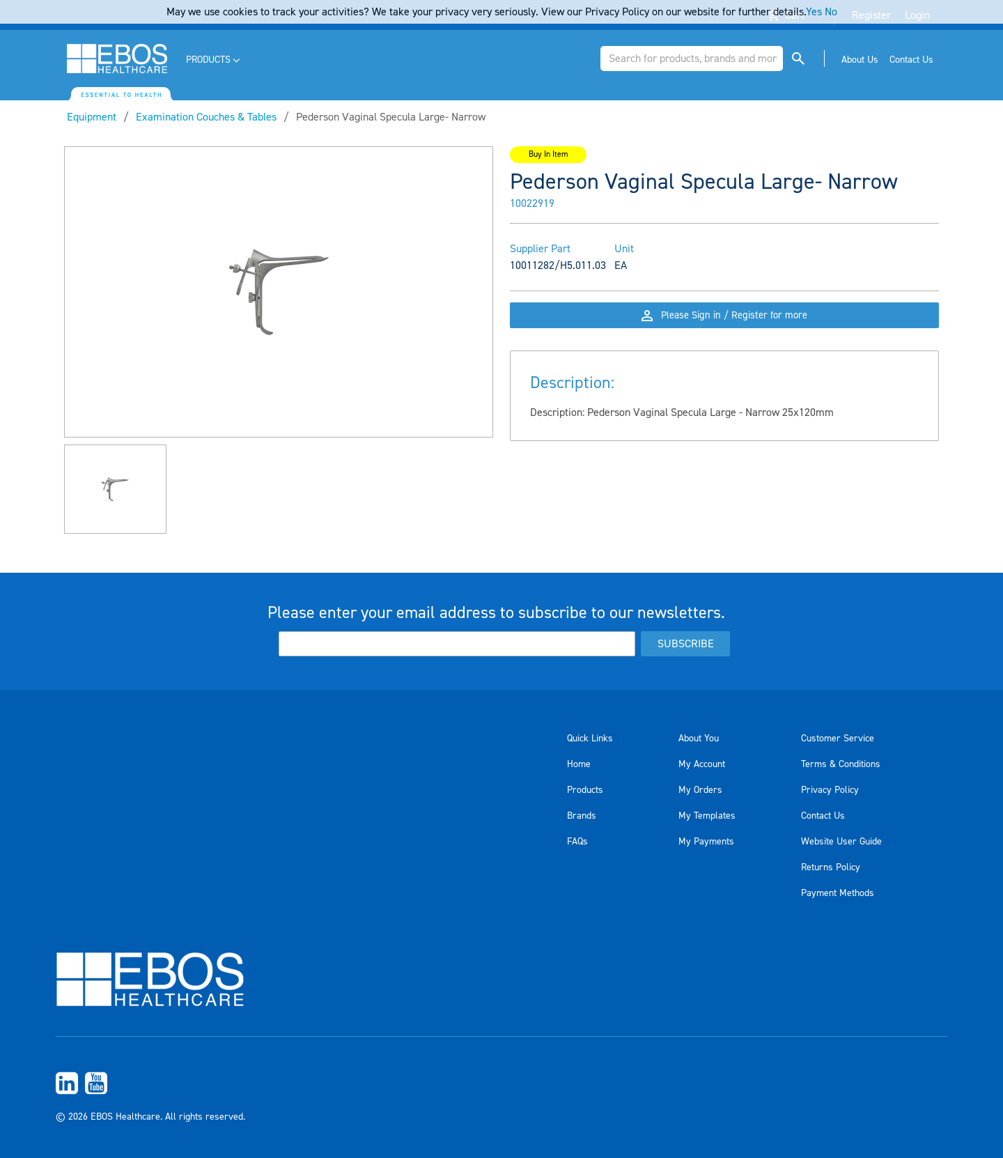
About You (698, 738)
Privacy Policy (830, 790)
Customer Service (837, 738)
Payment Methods (837, 893)
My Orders (700, 790)
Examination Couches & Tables (206, 117)
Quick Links (590, 738)
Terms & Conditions (840, 764)
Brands (581, 816)
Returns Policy (830, 867)
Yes (814, 12)
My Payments (706, 841)
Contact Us (823, 816)
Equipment (91, 117)
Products (585, 790)
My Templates (707, 816)
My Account (701, 764)
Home (579, 764)
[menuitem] (214, 60)
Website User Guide (841, 841)
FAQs (577, 841)
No (831, 12)
